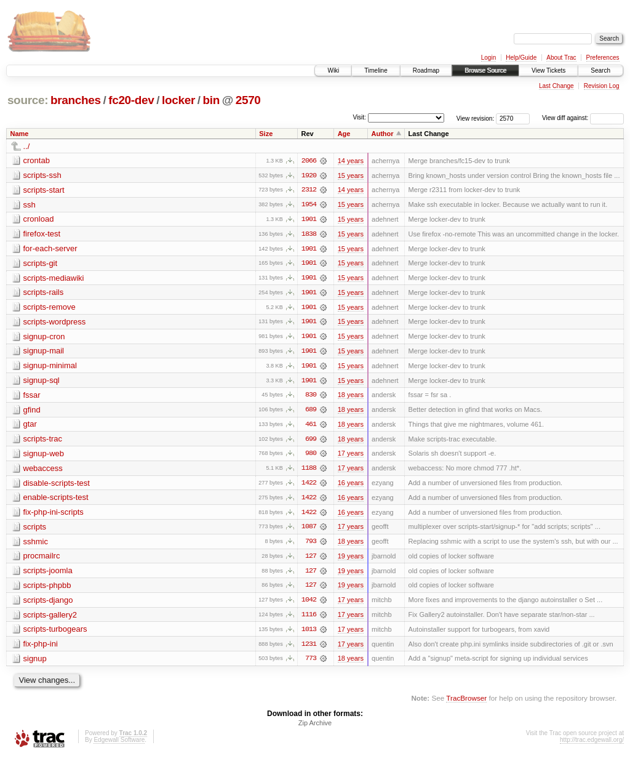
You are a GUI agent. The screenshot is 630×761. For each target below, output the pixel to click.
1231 (308, 648)
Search (600, 70)
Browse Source (485, 70)
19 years (351, 559)
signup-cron (44, 337)
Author (383, 133)
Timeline (375, 70)
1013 (308, 633)
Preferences (603, 57)
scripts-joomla (48, 574)
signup (35, 662)
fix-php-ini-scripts (53, 515)
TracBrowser (466, 703)
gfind (32, 411)
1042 (308, 604)
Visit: (359, 117)
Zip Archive (315, 727)
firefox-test (42, 234)
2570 (248, 100)
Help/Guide (521, 57)
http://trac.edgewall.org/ (592, 744)
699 (310, 441)
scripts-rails (43, 293)
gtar (30, 426)
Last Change (556, 86)
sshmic (35, 544)
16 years (351, 485)
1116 (308, 619)
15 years (351, 175)
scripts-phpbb (47, 589)
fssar (32, 396)
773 (310, 663)
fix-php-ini (40, 648)
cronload (38, 219)
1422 (308, 486)
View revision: (476, 118)
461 (310, 427)
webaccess (43, 470)
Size (266, 133)
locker (178, 100)
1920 (308, 175)
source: (27, 100)
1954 (308, 205)
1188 (308, 471)
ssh (29, 204)
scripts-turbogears (55, 633)
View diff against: (583, 118)
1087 (308, 530)
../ (26, 146)
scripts (35, 529)
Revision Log (602, 86)
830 (310, 397)
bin (210, 100)
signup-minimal (50, 367)
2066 (308, 161)
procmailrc (41, 559)
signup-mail (43, 352)
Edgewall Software (119, 744)
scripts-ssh (42, 175)
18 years (351, 397)
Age (344, 133)
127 (310, 560)
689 (310, 412)
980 (310, 456)
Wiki (333, 70)
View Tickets (548, 70)
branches (75, 100)
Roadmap (426, 70)
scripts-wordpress (54, 323)
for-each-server (50, 249)
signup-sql (41, 382)
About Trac (561, 57)
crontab (36, 160)
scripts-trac (43, 441)
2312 (308, 190)
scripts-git (40, 263)
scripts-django (48, 603)
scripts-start (44, 190)
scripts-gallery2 (50, 618)
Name (19, 133)
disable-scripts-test (56, 485)
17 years (351, 456)
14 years (351, 160)
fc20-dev (131, 100)
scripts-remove (49, 308)
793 (310, 545)
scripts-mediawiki (53, 278)
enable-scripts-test (56, 500)
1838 (308, 235)
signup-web (44, 456)
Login (488, 57)
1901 (308, 220)
